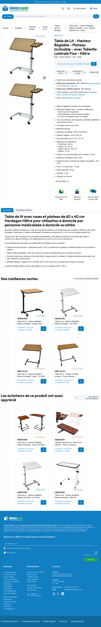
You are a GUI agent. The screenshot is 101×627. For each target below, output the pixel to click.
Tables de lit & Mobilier (58, 28)
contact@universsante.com (73, 589)
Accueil (5, 28)
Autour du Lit (45, 28)
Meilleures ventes (10, 602)
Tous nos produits (10, 572)
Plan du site (63, 621)
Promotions (8, 604)
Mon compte (31, 585)
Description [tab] (7, 210)
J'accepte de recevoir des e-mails (18, 548)
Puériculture (8, 584)
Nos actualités (32, 574)
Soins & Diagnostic (10, 591)
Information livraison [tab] (24, 210)
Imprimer (94, 72)
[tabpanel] (50, 240)
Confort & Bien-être (10, 579)
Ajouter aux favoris (62, 72)
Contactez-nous (32, 577)
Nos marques (31, 581)
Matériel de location (10, 597)
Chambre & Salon (32, 28)
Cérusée (65, 94)
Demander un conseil (79, 72)
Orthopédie (8, 586)
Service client (32, 590)
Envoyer (91, 559)
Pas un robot (10, 552)
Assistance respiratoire (12, 581)
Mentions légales (49, 621)
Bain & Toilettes (9, 577)
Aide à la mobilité (10, 593)
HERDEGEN (58, 36)
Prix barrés (7, 606)
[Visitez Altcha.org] (96, 552)
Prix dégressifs (9, 609)
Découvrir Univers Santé (35, 572)
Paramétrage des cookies (31, 621)
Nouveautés (8, 599)
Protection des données (9, 621)
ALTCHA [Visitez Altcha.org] (94, 555)
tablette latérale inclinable (71, 98)
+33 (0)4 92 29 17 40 (71, 587)
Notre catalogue (32, 579)
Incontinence (8, 588)
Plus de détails (62, 181)
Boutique (18, 28)
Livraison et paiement (34, 588)
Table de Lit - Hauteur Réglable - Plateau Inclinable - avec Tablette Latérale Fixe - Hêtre (82, 28)
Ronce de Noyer (77, 94)
